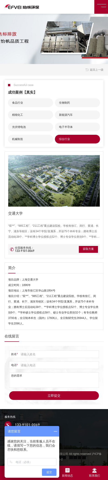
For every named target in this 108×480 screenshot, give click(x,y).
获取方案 (86, 249)
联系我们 (94, 472)
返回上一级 (94, 70)
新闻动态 (67, 472)
